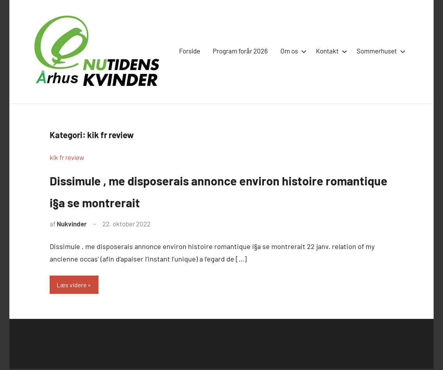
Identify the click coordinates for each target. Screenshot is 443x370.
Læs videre (73, 285)
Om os (291, 51)
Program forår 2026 (240, 51)
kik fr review (67, 157)
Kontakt (330, 51)
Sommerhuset (379, 51)
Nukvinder (72, 224)
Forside (189, 51)
